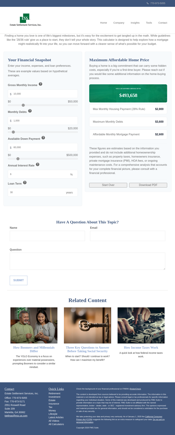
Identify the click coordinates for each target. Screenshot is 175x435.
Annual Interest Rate (24, 165)
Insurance (54, 403)
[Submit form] (18, 280)
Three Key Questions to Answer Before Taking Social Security (87, 349)
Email (93, 227)
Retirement (54, 393)
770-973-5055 (156, 3)
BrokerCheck (135, 389)
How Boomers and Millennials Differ (34, 349)
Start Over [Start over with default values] (108, 185)
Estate (52, 400)
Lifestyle (53, 414)
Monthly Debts (20, 111)
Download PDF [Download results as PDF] (148, 185)
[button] (121, 20)
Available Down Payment (27, 138)
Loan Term (17, 183)
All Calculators (56, 424)
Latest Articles (56, 417)
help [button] (40, 84)
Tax (50, 407)
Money (52, 410)
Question (16, 249)
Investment (54, 396)
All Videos (54, 420)
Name (13, 227)
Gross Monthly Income (25, 84)
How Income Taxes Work (141, 347)
